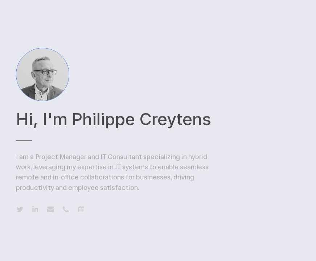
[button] (20, 209)
